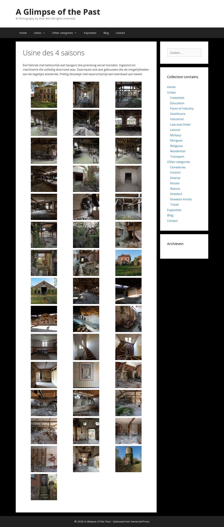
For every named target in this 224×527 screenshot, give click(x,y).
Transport (177, 156)
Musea (175, 183)
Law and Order (180, 124)
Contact (120, 33)
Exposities (90, 33)
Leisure (175, 130)
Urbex (41, 32)
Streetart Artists (181, 199)
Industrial (177, 119)
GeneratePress (140, 521)
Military (175, 135)
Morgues (176, 140)
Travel (174, 204)
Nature (175, 189)
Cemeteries (178, 167)
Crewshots (177, 98)
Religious (176, 146)
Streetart (176, 194)
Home (23, 33)
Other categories (66, 32)
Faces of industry (182, 108)
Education (177, 103)
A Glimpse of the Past (58, 11)
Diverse (175, 178)
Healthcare (177, 114)
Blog (106, 33)
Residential (178, 151)
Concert (175, 172)
